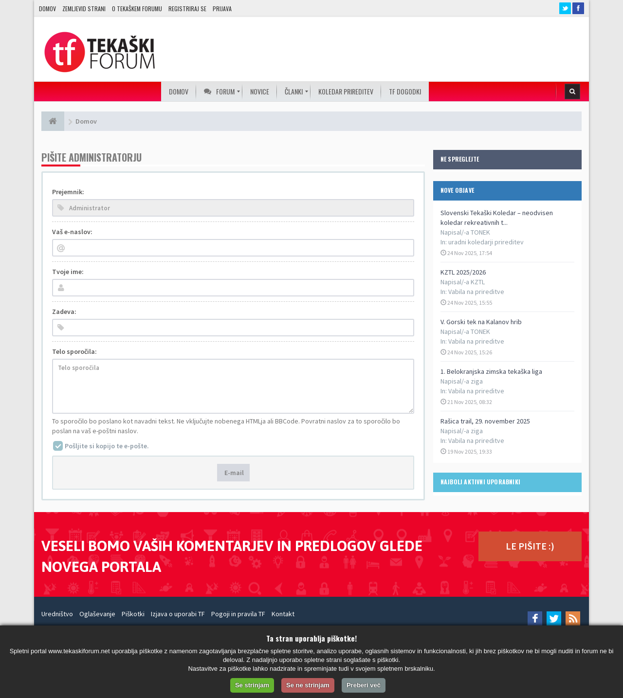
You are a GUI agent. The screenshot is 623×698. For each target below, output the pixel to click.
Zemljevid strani (84, 8)
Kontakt (283, 613)
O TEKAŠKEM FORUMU (137, 8)
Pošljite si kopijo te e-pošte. (107, 445)
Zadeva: (64, 311)
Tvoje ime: (68, 271)
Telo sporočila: (74, 351)
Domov (47, 8)
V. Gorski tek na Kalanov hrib (481, 321)
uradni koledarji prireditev (486, 242)
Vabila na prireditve (476, 291)
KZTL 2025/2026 (463, 272)
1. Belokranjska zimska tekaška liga (491, 371)
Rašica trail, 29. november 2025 (485, 421)
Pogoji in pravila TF (238, 613)
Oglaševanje (97, 613)
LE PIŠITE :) (530, 546)
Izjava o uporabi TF (178, 613)
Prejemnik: (68, 191)
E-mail (233, 472)
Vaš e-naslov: (72, 231)
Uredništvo (57, 613)
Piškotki (133, 613)
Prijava (222, 8)
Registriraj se (187, 8)
